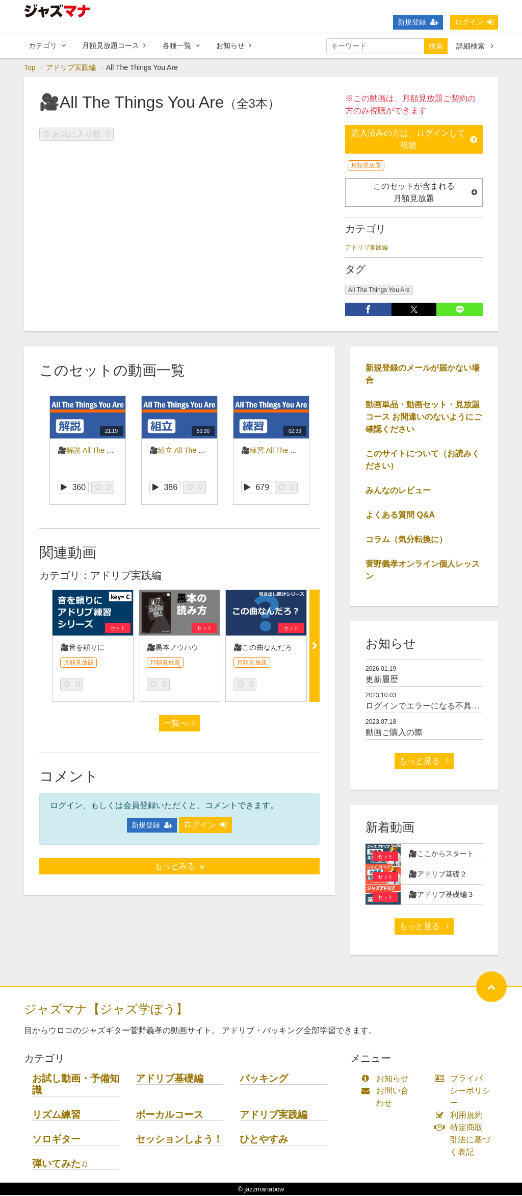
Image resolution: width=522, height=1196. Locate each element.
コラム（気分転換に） (406, 539)
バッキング (264, 1078)
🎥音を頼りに (82, 648)
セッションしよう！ (179, 1139)
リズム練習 (56, 1115)
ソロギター (56, 1139)
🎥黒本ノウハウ (172, 648)
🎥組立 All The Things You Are (197, 451)
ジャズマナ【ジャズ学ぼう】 (106, 1009)
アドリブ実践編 (71, 68)
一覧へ (179, 723)
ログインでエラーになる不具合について (439, 706)
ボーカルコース (169, 1115)
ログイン (474, 22)
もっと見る (424, 761)
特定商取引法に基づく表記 (464, 1140)
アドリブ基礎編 (169, 1078)
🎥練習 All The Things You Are (289, 451)
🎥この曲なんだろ (262, 648)
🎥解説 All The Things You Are (106, 451)
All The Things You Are (379, 290)
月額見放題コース (114, 45)
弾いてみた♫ (60, 1164)
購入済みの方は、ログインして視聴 (414, 139)
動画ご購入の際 (394, 732)
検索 (436, 46)
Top (30, 68)
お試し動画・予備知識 (75, 1084)
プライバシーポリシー (464, 1091)
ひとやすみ (264, 1139)
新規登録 (418, 22)
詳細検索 (474, 46)
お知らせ (233, 45)
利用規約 (461, 1115)
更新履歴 (382, 679)
